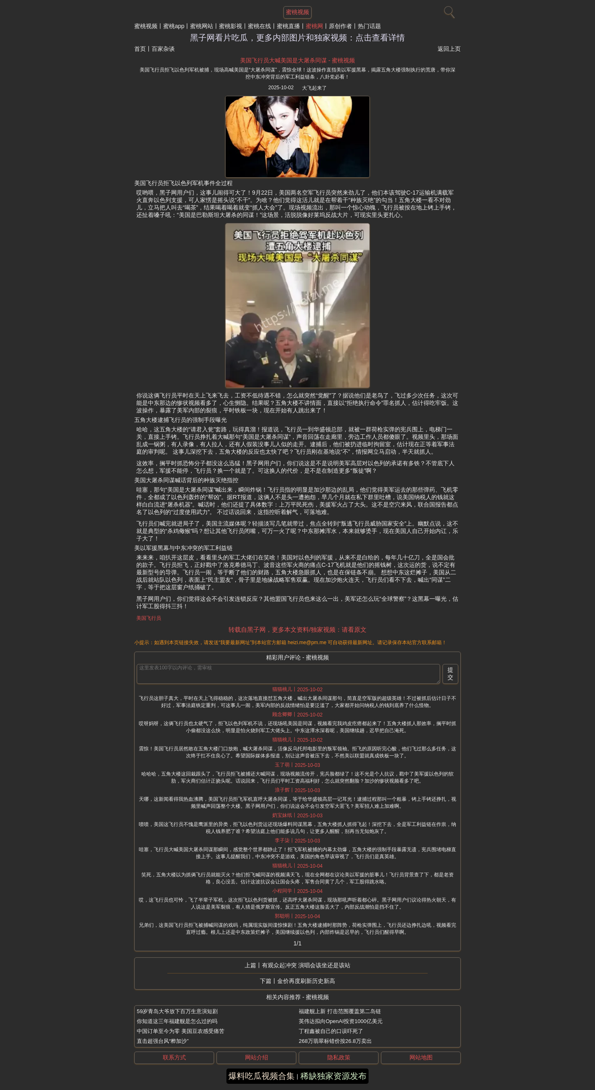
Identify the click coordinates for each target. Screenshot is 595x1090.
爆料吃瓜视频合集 (261, 1075)
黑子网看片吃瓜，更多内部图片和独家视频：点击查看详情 (297, 37)
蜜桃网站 (201, 26)
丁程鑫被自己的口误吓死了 (331, 1031)
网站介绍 (256, 1057)
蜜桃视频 (145, 26)
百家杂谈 (163, 48)
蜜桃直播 (288, 26)
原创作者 (340, 26)
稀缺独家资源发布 (333, 1075)
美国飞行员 (148, 618)
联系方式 (174, 1057)
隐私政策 (338, 1057)
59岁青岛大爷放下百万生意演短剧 (177, 1011)
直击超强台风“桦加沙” (163, 1041)
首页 (140, 48)
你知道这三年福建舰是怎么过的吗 (177, 1021)
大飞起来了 (314, 88)
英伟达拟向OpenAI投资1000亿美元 (341, 1021)
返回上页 (449, 48)
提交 (450, 673)
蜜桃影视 (230, 26)
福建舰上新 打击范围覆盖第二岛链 (340, 1011)
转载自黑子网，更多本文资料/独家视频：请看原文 (297, 629)
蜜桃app (173, 26)
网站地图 (421, 1057)
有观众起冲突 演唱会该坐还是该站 (306, 965)
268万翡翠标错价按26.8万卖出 (335, 1041)
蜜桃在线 (259, 26)
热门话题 (369, 26)
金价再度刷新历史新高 (306, 981)
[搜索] (448, 10)
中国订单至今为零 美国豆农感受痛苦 (180, 1031)
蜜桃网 (314, 26)
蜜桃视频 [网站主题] (297, 12)
